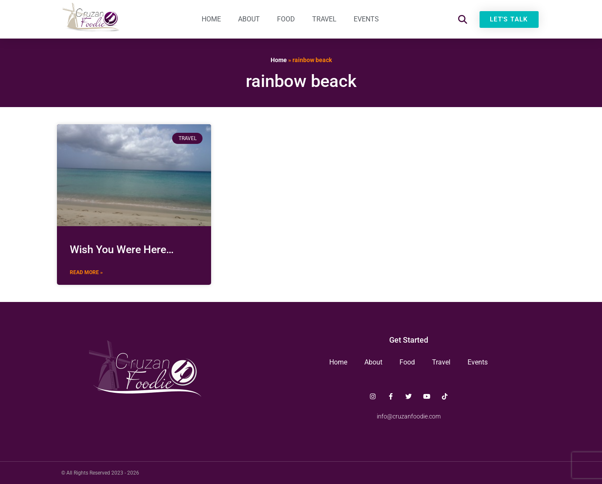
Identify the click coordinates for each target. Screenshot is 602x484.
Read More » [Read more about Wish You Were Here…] (86, 272)
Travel (324, 19)
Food (286, 19)
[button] (463, 19)
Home (211, 19)
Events (366, 19)
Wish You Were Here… (122, 249)
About (249, 19)
